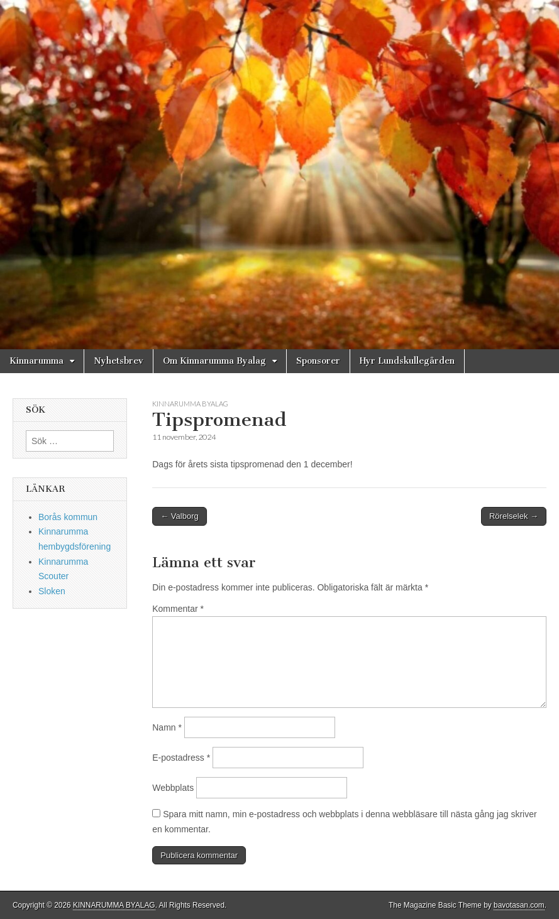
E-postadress (181, 758)
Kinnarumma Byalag (190, 404)
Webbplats (173, 788)
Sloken (51, 591)
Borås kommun (67, 517)
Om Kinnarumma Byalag (214, 361)
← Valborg (179, 516)
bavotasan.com (519, 905)
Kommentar (178, 609)
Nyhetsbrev (118, 361)
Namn (167, 727)
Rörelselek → (513, 516)
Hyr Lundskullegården (407, 361)
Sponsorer (318, 361)
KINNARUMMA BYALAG (114, 905)
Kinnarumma (36, 361)
